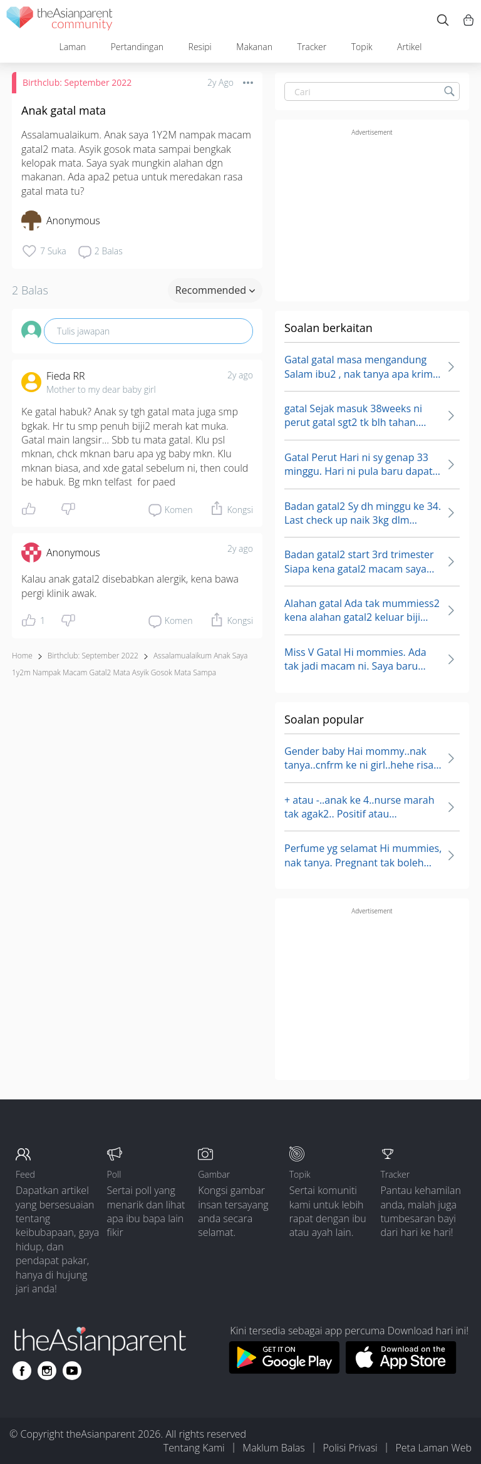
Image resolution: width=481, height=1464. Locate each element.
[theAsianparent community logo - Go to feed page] (59, 20)
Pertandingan (137, 47)
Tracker (311, 47)
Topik (362, 47)
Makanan (254, 47)
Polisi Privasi (350, 1448)
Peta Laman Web (433, 1448)
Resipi (200, 47)
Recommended (215, 290)
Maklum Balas (273, 1448)
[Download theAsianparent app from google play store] (284, 1370)
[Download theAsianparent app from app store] (401, 1370)
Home (22, 655)
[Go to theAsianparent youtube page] (72, 1370)
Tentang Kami (194, 1448)
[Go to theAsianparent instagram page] (47, 1370)
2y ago (240, 375)
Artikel (409, 47)
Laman (72, 47)
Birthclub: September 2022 (77, 82)
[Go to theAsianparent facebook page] (22, 1370)
